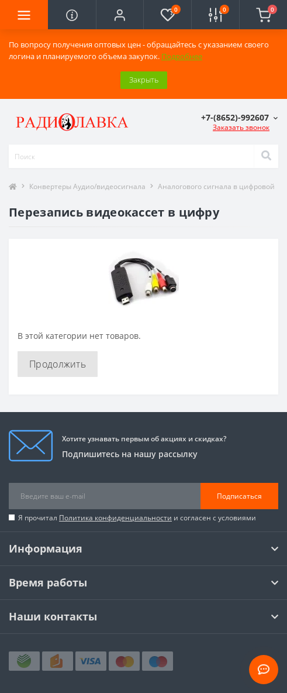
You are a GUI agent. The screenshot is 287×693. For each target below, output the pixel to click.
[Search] (266, 156)
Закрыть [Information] (143, 79)
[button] (120, 14)
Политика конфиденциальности (115, 518)
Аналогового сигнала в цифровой (216, 186)
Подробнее (181, 56)
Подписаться (239, 496)
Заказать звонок (241, 127)
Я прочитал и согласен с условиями (137, 518)
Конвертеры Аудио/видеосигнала (87, 186)
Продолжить (57, 364)
